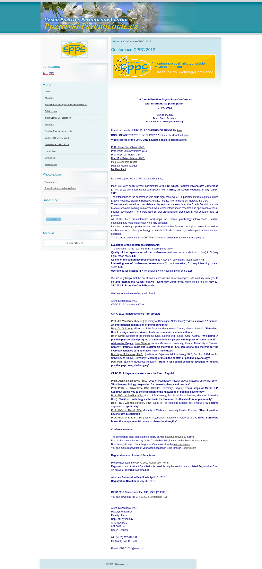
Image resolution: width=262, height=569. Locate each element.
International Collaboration (58, 118)
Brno (113, 440)
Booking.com (189, 448)
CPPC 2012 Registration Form (151, 462)
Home (116, 41)
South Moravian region (196, 440)
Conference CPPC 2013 (57, 144)
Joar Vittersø (142, 343)
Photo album (51, 164)
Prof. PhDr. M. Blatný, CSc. (126, 417)
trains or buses (182, 444)
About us (49, 98)
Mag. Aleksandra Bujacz (124, 162)
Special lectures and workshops (60, 188)
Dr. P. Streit (118, 335)
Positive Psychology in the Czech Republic (66, 104)
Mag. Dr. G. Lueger (122, 328)
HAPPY (149, 237)
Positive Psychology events (58, 131)
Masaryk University (175, 436)
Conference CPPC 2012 (57, 138)
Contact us (50, 157)
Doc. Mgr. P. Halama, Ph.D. (127, 354)
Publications (51, 111)
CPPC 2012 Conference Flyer (152, 496)
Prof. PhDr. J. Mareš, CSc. (126, 410)
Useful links (50, 151)
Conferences (50, 182)
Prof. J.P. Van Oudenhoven (126, 321)
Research (49, 124)
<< (66, 243)
